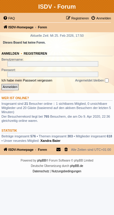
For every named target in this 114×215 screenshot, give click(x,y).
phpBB (41, 160)
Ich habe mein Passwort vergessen (26, 80)
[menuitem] (9, 18)
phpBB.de (76, 166)
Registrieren (35, 53)
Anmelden (10, 53)
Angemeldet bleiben (92, 81)
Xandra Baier (50, 140)
